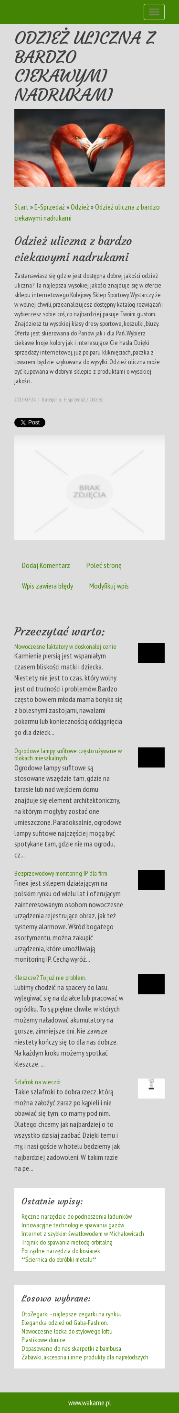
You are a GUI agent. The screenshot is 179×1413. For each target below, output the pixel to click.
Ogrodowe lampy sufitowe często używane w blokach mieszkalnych (68, 754)
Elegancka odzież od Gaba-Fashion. (64, 1322)
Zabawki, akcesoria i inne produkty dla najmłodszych (84, 1357)
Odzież (80, 206)
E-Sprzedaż (49, 206)
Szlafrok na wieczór (37, 1082)
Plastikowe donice (43, 1339)
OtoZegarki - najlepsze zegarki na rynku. (71, 1314)
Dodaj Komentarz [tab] (46, 565)
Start (21, 206)
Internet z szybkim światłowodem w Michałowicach (82, 1233)
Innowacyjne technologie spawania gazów (72, 1225)
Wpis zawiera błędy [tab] (47, 585)
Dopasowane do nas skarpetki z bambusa (71, 1348)
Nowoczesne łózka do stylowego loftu (67, 1331)
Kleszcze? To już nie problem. (50, 977)
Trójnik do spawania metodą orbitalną (67, 1242)
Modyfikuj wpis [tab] (109, 585)
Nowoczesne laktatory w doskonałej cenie (65, 646)
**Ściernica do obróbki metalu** (58, 1259)
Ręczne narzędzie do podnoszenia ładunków (76, 1216)
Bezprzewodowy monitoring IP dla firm (60, 873)
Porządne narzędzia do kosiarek (60, 1250)
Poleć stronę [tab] (104, 565)
